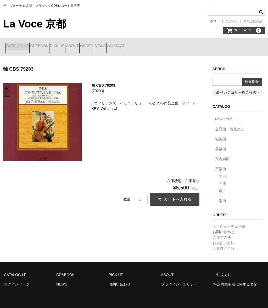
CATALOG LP (20, 46)
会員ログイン (223, 244)
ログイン (231, 21)
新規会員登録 (252, 21)
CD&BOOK (51, 46)
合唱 (222, 179)
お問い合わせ (223, 228)
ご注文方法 (222, 233)
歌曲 (222, 187)
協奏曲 (220, 135)
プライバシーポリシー (179, 280)
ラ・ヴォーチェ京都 (229, 222)
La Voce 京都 (34, 24)
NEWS (149, 46)
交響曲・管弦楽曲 (229, 125)
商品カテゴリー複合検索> (237, 88)
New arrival (224, 115)
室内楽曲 (222, 155)
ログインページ (17, 280)
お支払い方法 (223, 239)
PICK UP (78, 46)
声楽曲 (220, 165)
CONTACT (174, 46)
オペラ (224, 172)
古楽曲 (220, 197)
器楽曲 (220, 145)
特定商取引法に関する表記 (235, 280)
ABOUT (102, 46)
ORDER (126, 46)
